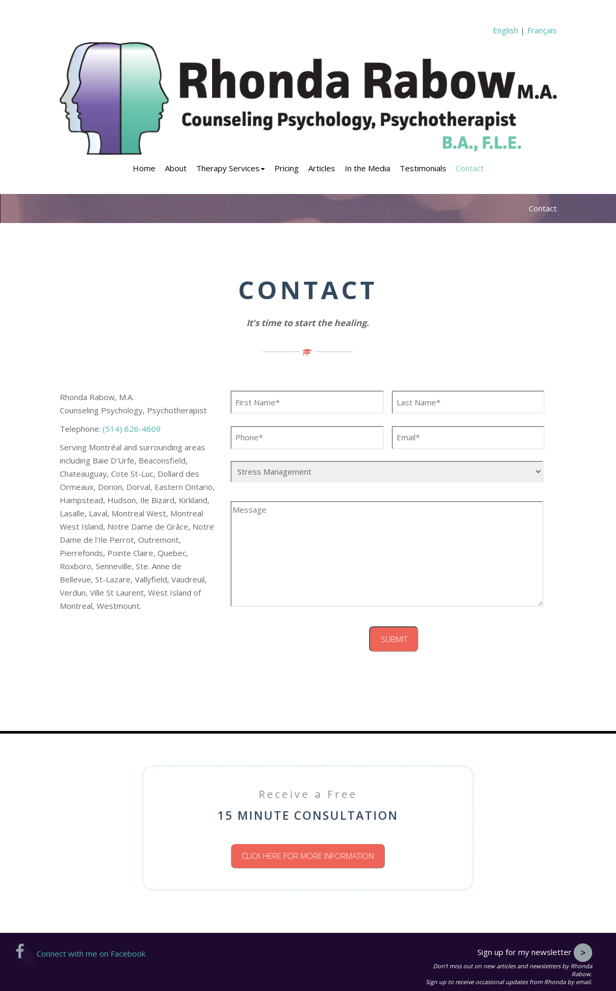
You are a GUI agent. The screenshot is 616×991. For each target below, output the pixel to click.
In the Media (367, 168)
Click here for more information (308, 855)
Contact (470, 168)
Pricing (286, 168)
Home (144, 168)
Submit (394, 639)
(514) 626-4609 (132, 428)
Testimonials (423, 168)
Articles (321, 168)
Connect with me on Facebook (80, 953)
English (505, 30)
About (176, 168)
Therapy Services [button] (230, 168)
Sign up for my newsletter (534, 952)
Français (542, 30)
